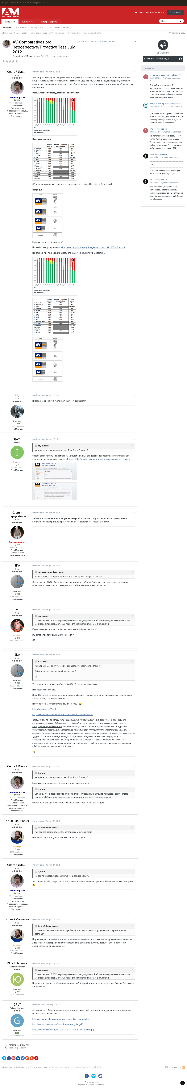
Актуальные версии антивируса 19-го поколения (167, 103)
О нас (47, 3)
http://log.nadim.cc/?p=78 (44, 709)
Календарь (21, 27)
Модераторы (37, 27)
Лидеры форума (49, 22)
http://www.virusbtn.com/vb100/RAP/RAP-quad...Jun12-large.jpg (62, 1030)
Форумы (7, 27)
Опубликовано (45, 72)
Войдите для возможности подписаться (97, 42)
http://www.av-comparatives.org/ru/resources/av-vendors (102, 459)
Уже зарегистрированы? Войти (148, 12)
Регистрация (175, 12)
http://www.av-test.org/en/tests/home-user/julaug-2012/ (59, 1024)
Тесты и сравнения (60, 56)
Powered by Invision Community (91, 1085)
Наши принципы (37, 3)
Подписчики (124, 42)
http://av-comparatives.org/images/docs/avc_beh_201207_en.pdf (93, 247)
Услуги (5, 3)
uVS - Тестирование (158, 129)
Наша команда (23, 3)
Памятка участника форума (156, 59)
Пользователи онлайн (59, 27)
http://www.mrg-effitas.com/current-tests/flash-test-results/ (60, 1019)
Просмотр (10, 22)
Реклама (12, 3)
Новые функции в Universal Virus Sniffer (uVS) (167, 75)
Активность (28, 22)
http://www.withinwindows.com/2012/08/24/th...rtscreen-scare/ (62, 714)
